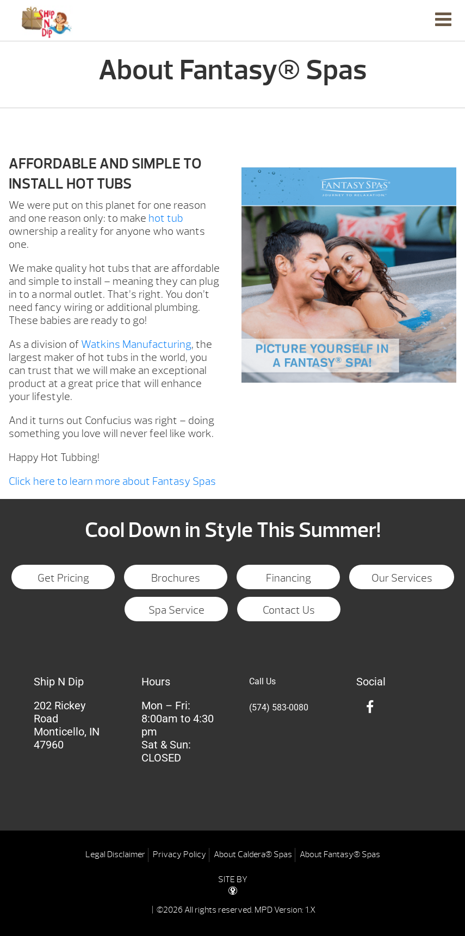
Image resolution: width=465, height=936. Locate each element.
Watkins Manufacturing (136, 344)
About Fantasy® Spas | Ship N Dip (47, 21)
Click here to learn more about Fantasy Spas (112, 481)
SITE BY (232, 884)
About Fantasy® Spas (340, 854)
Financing (288, 578)
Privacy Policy (179, 854)
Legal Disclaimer (115, 854)
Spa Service (176, 610)
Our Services (401, 578)
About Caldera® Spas (253, 854)
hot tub (165, 218)
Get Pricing (63, 578)
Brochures (175, 578)
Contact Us (289, 610)
